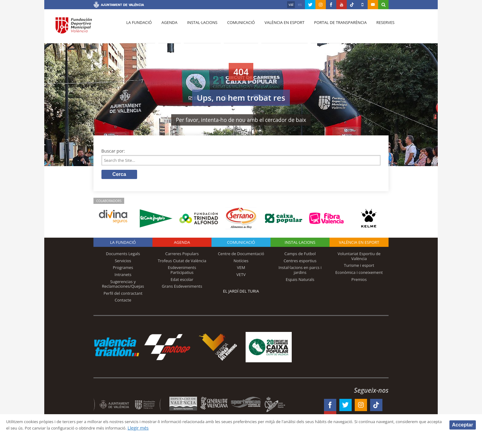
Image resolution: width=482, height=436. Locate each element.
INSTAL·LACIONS (300, 244)
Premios (359, 280)
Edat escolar (182, 280)
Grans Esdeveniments (182, 287)
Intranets (123, 275)
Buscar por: (113, 151)
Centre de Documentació (241, 255)
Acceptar (462, 424)
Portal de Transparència (333, 28)
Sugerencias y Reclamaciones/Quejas (123, 285)
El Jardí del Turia (241, 292)
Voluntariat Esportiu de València (359, 257)
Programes (123, 269)
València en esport (278, 28)
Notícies (241, 262)
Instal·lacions (198, 28)
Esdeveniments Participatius (182, 271)
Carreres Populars (182, 255)
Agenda (167, 28)
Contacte (123, 301)
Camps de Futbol (300, 255)
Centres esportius (300, 262)
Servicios (123, 262)
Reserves (377, 28)
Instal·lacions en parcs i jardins (300, 271)
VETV (241, 275)
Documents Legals (123, 255)
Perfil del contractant (123, 294)
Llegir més (201, 428)
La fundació (138, 28)
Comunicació (236, 28)
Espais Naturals (300, 280)
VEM (241, 269)
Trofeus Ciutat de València (182, 262)
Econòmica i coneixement (359, 273)
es (300, 4)
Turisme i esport (359, 267)
